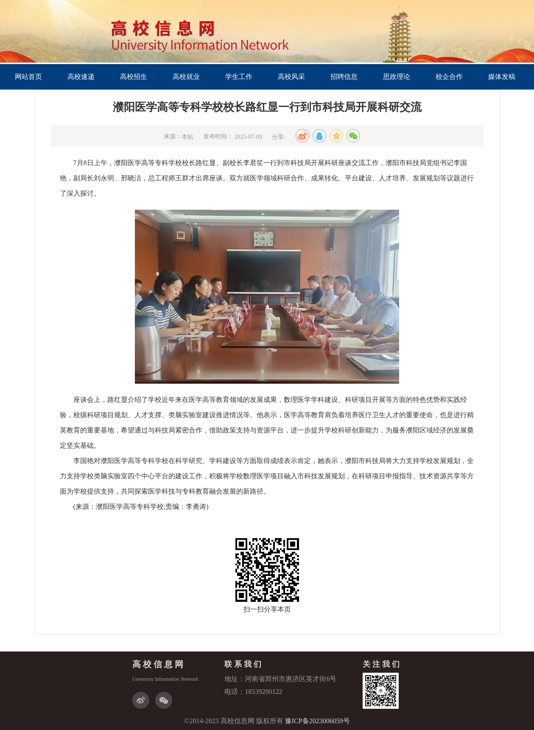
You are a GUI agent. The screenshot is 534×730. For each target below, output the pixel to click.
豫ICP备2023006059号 (317, 720)
